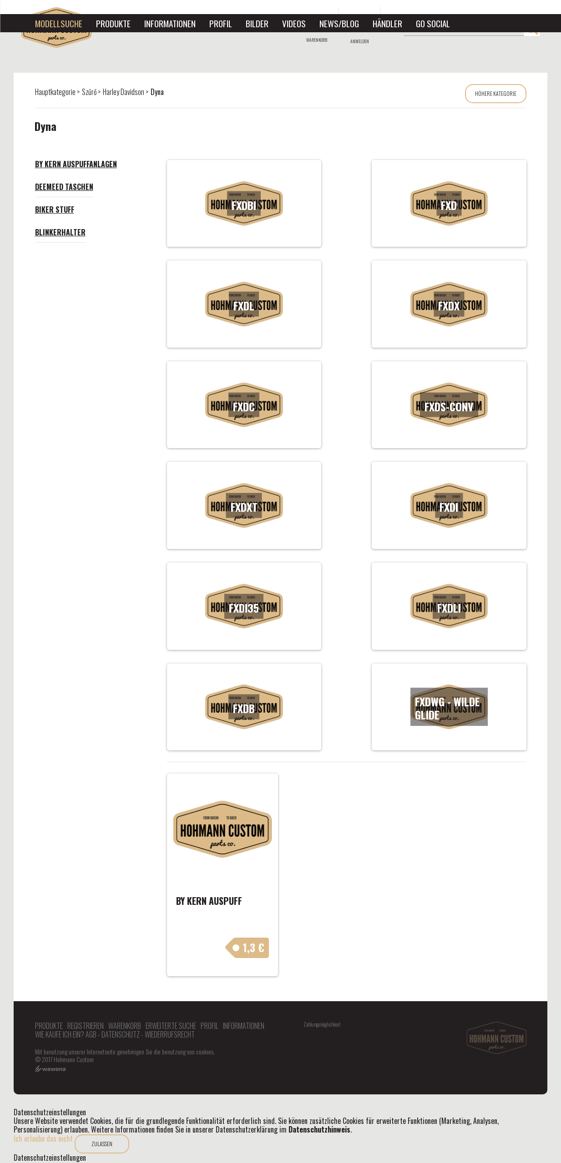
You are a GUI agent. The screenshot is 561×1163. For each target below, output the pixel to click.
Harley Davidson (123, 91)
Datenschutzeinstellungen (50, 1157)
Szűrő (89, 91)
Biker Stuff (54, 209)
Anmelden (359, 41)
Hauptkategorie (55, 91)
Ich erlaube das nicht (43, 1138)
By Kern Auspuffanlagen (76, 164)
